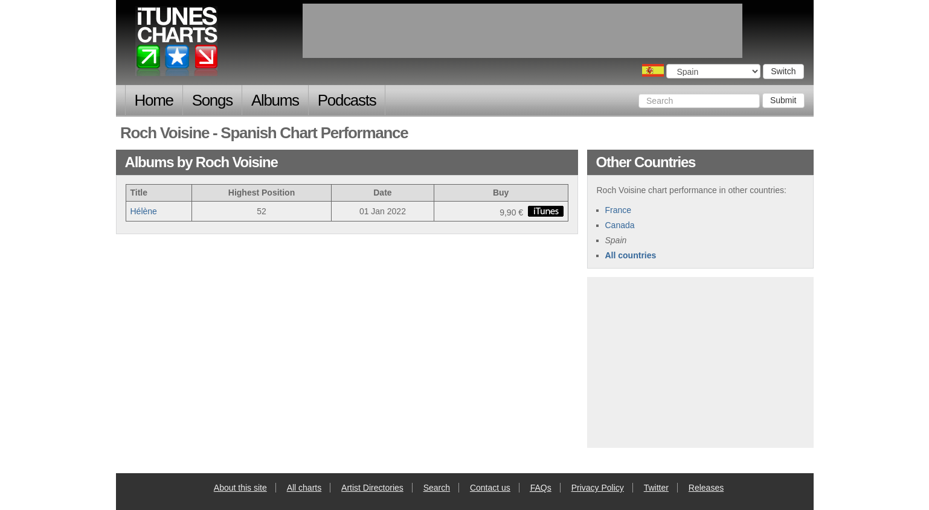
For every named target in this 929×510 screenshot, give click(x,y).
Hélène (143, 211)
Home (154, 100)
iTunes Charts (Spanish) (177, 44)
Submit (783, 100)
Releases (706, 487)
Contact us (490, 487)
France (618, 210)
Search (436, 487)
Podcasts (347, 100)
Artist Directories (372, 487)
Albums (275, 100)
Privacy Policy (597, 487)
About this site (240, 487)
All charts (304, 487)
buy (546, 211)
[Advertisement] (700, 360)
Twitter (656, 487)
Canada (620, 225)
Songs (212, 100)
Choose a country (653, 70)
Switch (783, 71)
